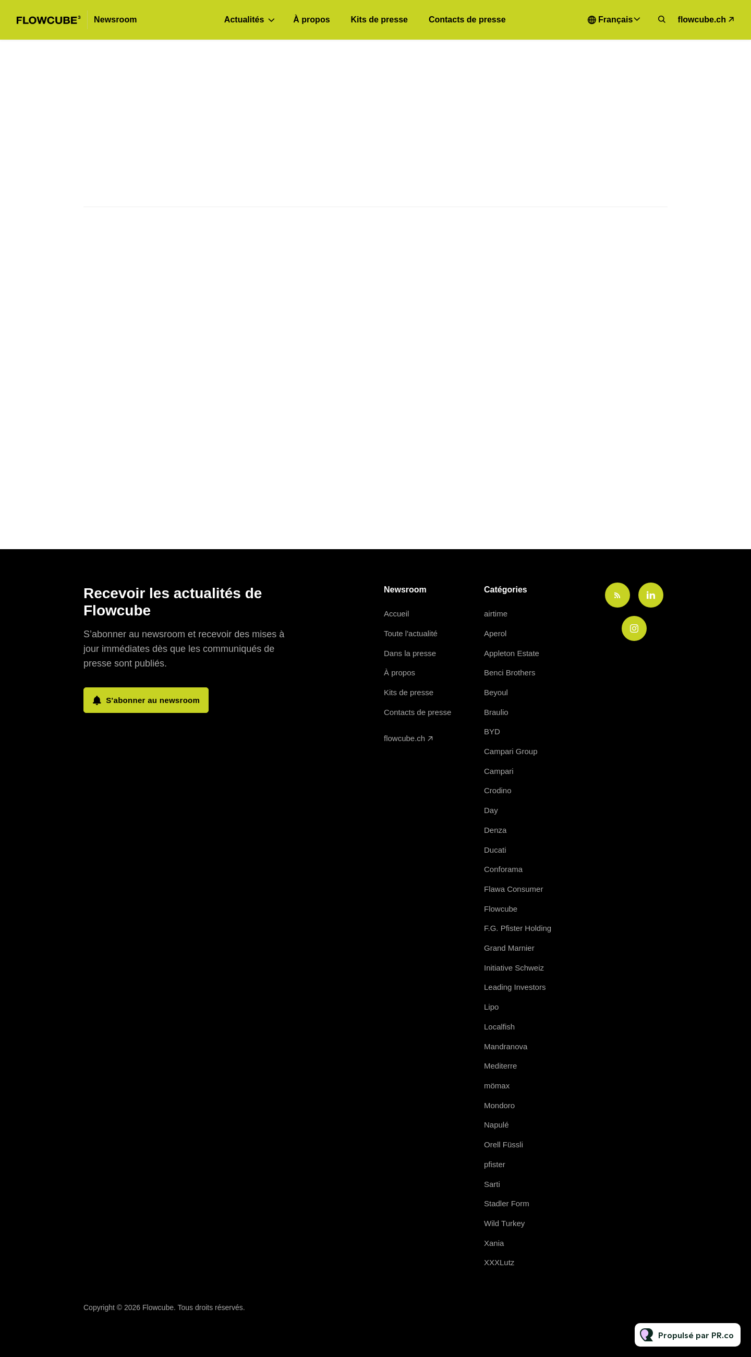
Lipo (491, 1006)
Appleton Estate (511, 653)
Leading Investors (515, 987)
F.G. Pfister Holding (517, 928)
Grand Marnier (509, 947)
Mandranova (505, 1046)
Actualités (244, 19)
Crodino (498, 790)
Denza (495, 830)
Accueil (396, 613)
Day (491, 810)
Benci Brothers (509, 672)
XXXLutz (499, 1262)
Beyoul (496, 692)
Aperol (495, 633)
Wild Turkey (504, 1223)
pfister (494, 1164)
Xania (494, 1243)
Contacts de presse (467, 19)
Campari (499, 771)
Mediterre (500, 1065)
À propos (311, 19)
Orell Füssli (503, 1144)
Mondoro (499, 1105)
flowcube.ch (702, 19)
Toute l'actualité (411, 633)
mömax (497, 1085)
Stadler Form (506, 1203)
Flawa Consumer (513, 889)
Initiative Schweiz (514, 967)
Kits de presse (379, 19)
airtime (495, 613)
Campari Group (511, 751)
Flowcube (500, 908)
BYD (492, 731)
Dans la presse (410, 653)
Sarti (492, 1184)
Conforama (503, 869)
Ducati (495, 849)
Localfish (499, 1026)
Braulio (496, 712)
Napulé (496, 1124)
